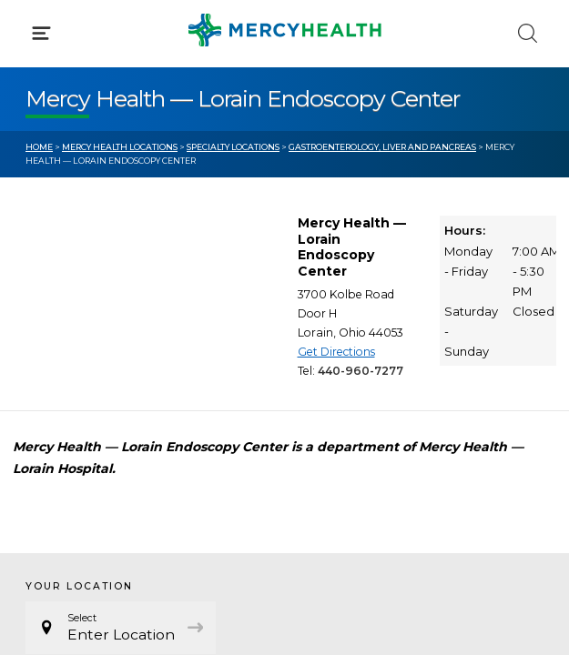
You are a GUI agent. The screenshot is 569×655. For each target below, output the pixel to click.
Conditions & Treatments (108, 171)
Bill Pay (50, 382)
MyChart (338, 382)
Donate (335, 416)
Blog (325, 348)
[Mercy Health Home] (35, 29)
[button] (284, 91)
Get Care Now (71, 348)
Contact (51, 416)
